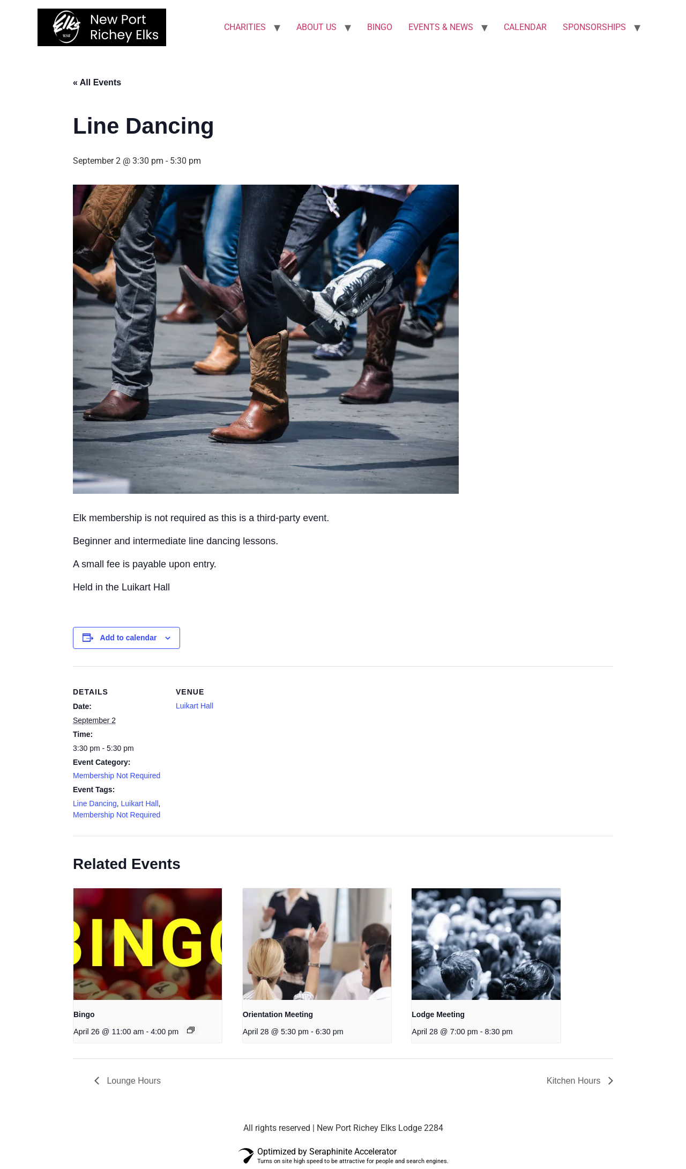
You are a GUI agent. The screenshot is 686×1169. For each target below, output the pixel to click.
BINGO (379, 27)
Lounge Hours (133, 1080)
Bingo (84, 1014)
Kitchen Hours (575, 1080)
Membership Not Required (116, 775)
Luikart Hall (140, 803)
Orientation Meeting (278, 1014)
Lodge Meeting (438, 1014)
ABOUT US (316, 27)
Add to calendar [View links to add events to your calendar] (128, 637)
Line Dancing (95, 803)
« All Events (97, 82)
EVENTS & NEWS (440, 27)
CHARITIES (245, 27)
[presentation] (147, 944)
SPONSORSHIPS (594, 27)
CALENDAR (525, 27)
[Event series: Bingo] (191, 1030)
